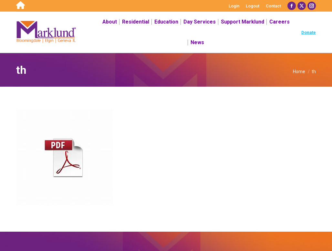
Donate (308, 32)
